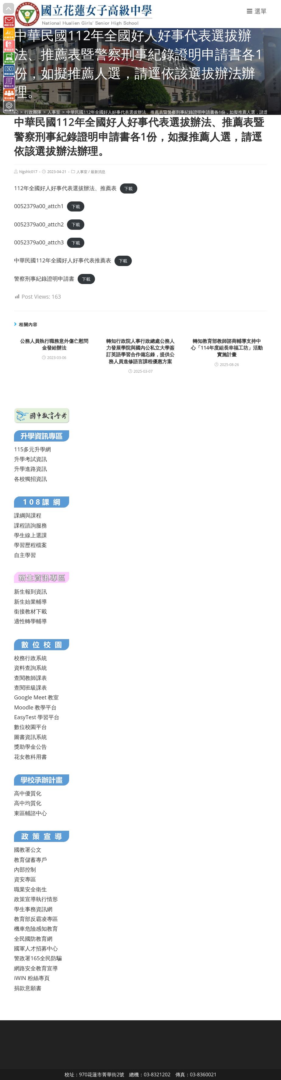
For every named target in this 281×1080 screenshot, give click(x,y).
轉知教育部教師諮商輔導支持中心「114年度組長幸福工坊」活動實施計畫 (226, 348)
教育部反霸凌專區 (36, 918)
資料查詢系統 (30, 667)
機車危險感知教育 (36, 928)
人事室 (81, 171)
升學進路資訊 (30, 468)
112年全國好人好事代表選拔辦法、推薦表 (65, 188)
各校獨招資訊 (30, 478)
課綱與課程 (27, 515)
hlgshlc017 (28, 171)
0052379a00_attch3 (39, 242)
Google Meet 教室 (36, 697)
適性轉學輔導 (30, 621)
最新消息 (98, 171)
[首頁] (16, 112)
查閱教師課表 (30, 677)
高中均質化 (27, 803)
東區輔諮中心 (30, 813)
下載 (128, 188)
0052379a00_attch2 (39, 224)
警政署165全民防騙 (38, 958)
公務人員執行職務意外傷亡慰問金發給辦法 (54, 344)
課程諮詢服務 (30, 525)
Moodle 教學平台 (35, 707)
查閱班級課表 (30, 687)
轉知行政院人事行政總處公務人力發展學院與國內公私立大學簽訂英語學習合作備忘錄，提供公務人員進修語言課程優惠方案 (140, 351)
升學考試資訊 (30, 459)
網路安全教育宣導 (36, 968)
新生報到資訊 (30, 591)
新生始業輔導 (30, 601)
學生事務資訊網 (33, 909)
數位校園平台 (30, 726)
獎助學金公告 (30, 746)
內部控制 (25, 869)
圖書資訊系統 (30, 737)
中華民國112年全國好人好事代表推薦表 (62, 260)
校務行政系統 (30, 658)
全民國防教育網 (33, 938)
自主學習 (25, 555)
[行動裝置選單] (257, 11)
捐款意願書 (27, 988)
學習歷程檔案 (30, 545)
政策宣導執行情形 (36, 899)
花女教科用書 (30, 756)
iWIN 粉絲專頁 (31, 978)
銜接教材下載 (30, 611)
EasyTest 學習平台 (36, 717)
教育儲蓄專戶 (30, 859)
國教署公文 (27, 849)
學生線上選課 (30, 535)
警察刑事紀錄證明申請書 (44, 278)
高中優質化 (27, 793)
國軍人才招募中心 (36, 948)
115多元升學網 (32, 449)
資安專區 (25, 879)
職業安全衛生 (30, 889)
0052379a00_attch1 (39, 206)
